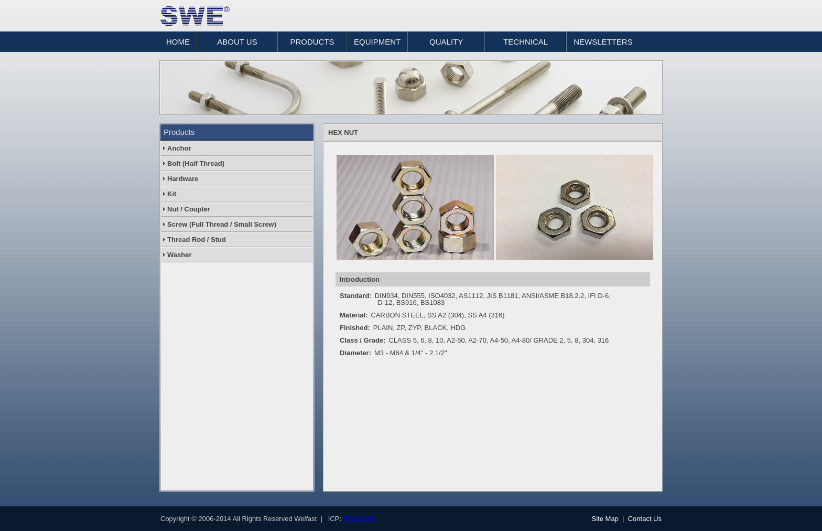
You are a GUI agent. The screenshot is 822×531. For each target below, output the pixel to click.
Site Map (605, 519)
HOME (178, 41)
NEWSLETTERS (603, 41)
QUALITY (446, 41)
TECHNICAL (525, 41)
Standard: (356, 296)
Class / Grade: (362, 340)
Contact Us (645, 519)
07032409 (358, 519)
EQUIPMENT (377, 41)
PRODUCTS (312, 41)
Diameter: (355, 353)
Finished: (355, 328)
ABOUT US (237, 41)
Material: (353, 315)
